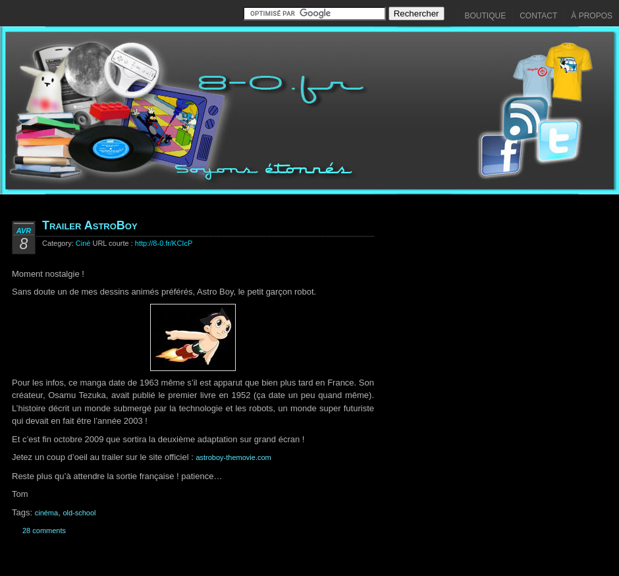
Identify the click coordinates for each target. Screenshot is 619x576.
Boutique (485, 15)
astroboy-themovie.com (233, 457)
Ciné (83, 243)
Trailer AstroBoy (90, 225)
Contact (538, 15)
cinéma (46, 513)
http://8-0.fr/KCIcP (163, 243)
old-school (79, 513)
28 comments (44, 530)
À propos (591, 15)
